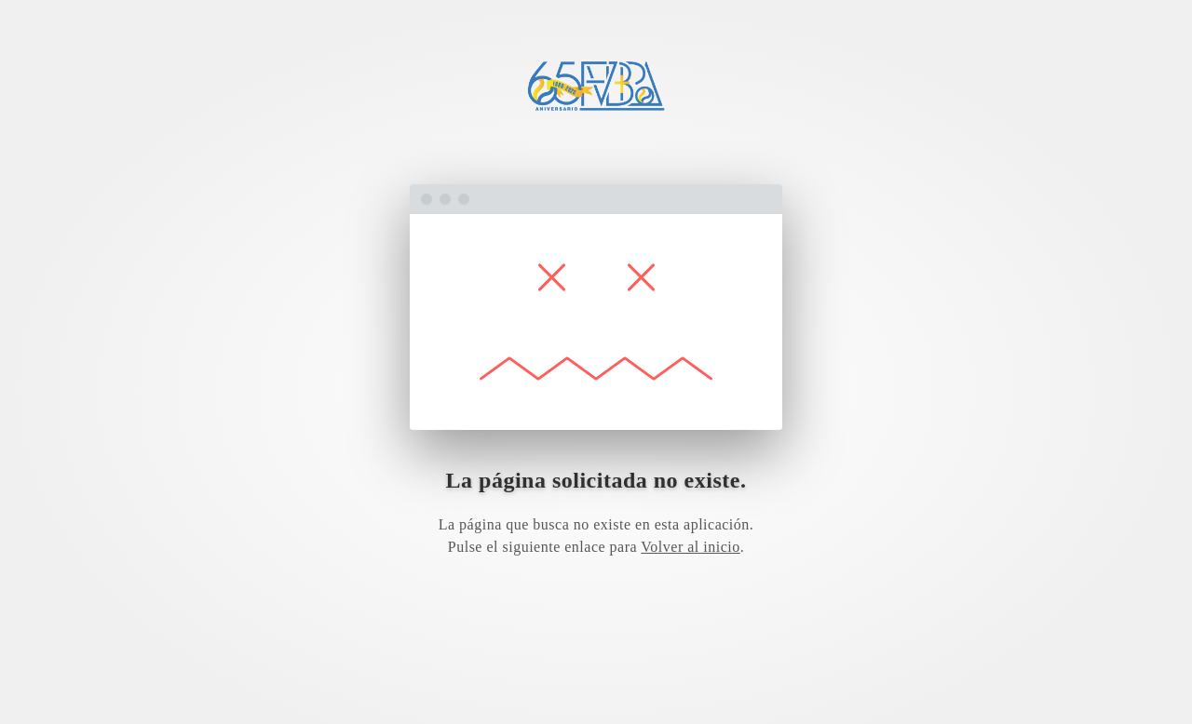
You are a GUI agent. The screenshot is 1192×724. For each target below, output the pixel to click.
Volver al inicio (690, 547)
